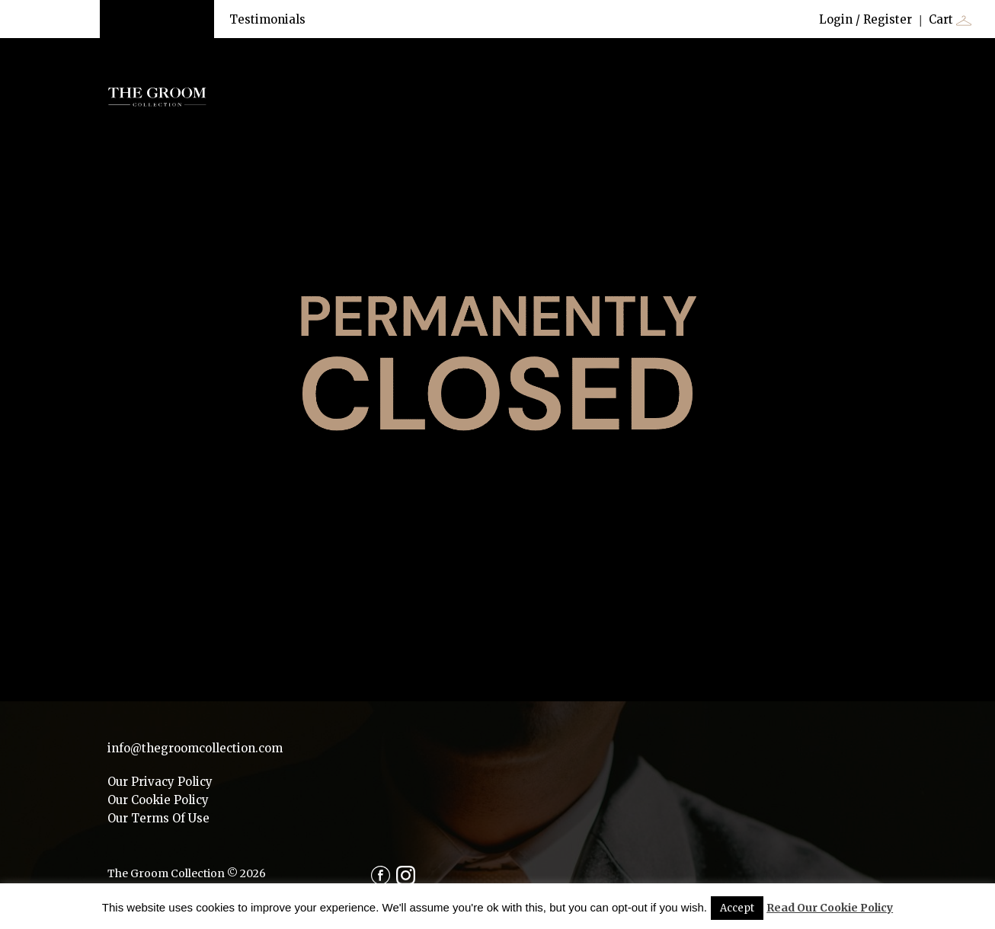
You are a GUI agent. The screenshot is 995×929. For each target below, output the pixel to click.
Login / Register (865, 19)
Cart (950, 20)
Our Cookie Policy (158, 800)
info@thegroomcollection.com (195, 748)
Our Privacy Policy (160, 781)
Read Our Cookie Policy (829, 908)
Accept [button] (737, 908)
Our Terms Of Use (158, 818)
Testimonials (267, 19)
